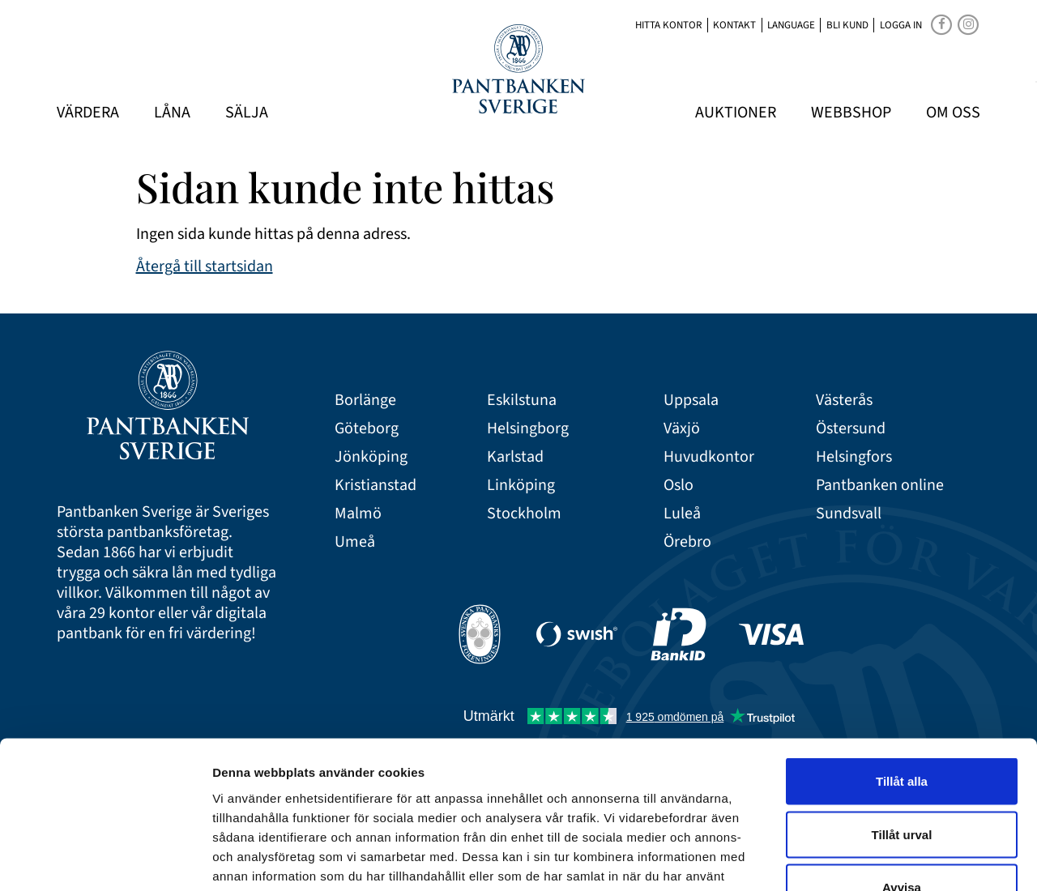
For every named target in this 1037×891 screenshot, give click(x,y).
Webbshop (851, 112)
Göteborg (367, 429)
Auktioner (735, 112)
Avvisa (901, 784)
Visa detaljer (880, 859)
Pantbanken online (880, 485)
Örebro (687, 542)
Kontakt (734, 25)
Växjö (682, 429)
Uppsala (691, 400)
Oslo (678, 485)
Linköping (521, 485)
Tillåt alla (902, 678)
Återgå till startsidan (204, 266)
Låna (172, 112)
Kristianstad (375, 485)
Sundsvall (848, 514)
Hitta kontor (668, 25)
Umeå (355, 542)
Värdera (88, 112)
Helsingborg (528, 429)
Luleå (682, 514)
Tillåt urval (902, 732)
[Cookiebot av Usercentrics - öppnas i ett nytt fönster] (105, 859)
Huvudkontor (709, 457)
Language (791, 25)
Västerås (844, 400)
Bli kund (847, 25)
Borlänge (365, 400)
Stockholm (524, 514)
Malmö (358, 514)
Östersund (851, 429)
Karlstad (515, 457)
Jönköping (371, 457)
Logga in (901, 25)
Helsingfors (854, 457)
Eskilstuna (522, 400)
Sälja (246, 112)
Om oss (953, 112)
